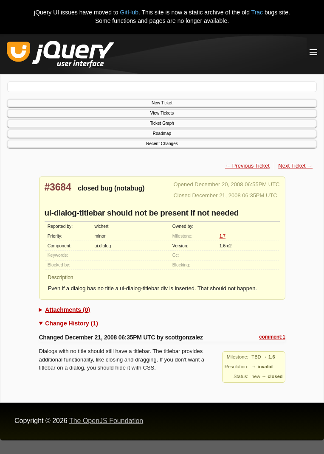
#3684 (58, 187)
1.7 (222, 236)
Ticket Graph (162, 123)
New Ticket (162, 103)
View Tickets (162, 113)
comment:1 (272, 337)
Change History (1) (71, 323)
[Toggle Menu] (313, 52)
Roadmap (162, 133)
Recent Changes (162, 143)
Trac (257, 12)
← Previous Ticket (247, 166)
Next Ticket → (295, 166)
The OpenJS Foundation (106, 420)
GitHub (129, 12)
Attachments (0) (67, 309)
